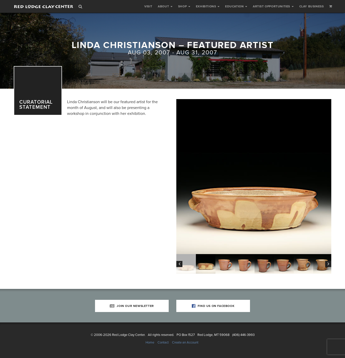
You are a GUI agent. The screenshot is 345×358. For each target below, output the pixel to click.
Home (150, 342)
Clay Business (311, 6)
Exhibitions (207, 6)
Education (236, 6)
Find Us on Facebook (213, 306)
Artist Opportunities (273, 6)
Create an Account (185, 342)
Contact (163, 342)
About (165, 6)
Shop (184, 6)
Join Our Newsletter (132, 306)
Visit (148, 6)
